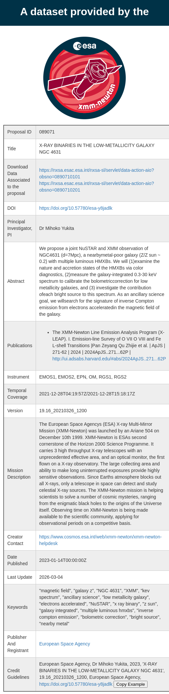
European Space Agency (64, 643)
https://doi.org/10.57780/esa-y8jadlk (76, 208)
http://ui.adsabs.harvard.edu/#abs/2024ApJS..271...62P (109, 358)
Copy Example (130, 684)
